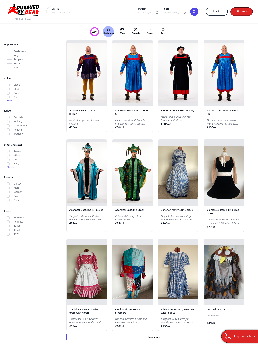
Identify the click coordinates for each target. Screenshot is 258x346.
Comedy (18, 117)
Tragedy (18, 133)
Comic (17, 159)
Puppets (18, 59)
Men (16, 187)
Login (216, 11)
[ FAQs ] (29, 18)
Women (18, 191)
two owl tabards (216, 309)
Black (17, 84)
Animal (18, 151)
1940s (17, 225)
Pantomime (20, 125)
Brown (17, 93)
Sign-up (242, 11)
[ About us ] (18, 18)
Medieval (19, 217)
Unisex (17, 183)
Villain (17, 155)
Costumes (20, 51)
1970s (17, 234)
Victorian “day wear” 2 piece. (177, 210)
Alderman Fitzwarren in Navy (177, 110)
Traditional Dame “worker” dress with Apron (84, 311)
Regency (18, 221)
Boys (16, 196)
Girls (16, 200)
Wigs (16, 55)
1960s (17, 229)
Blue (16, 88)
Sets (16, 67)
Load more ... (155, 337)
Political (18, 129)
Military (18, 121)
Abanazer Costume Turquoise (86, 210)
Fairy (16, 163)
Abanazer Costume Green (129, 210)
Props (17, 63)
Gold (16, 97)
